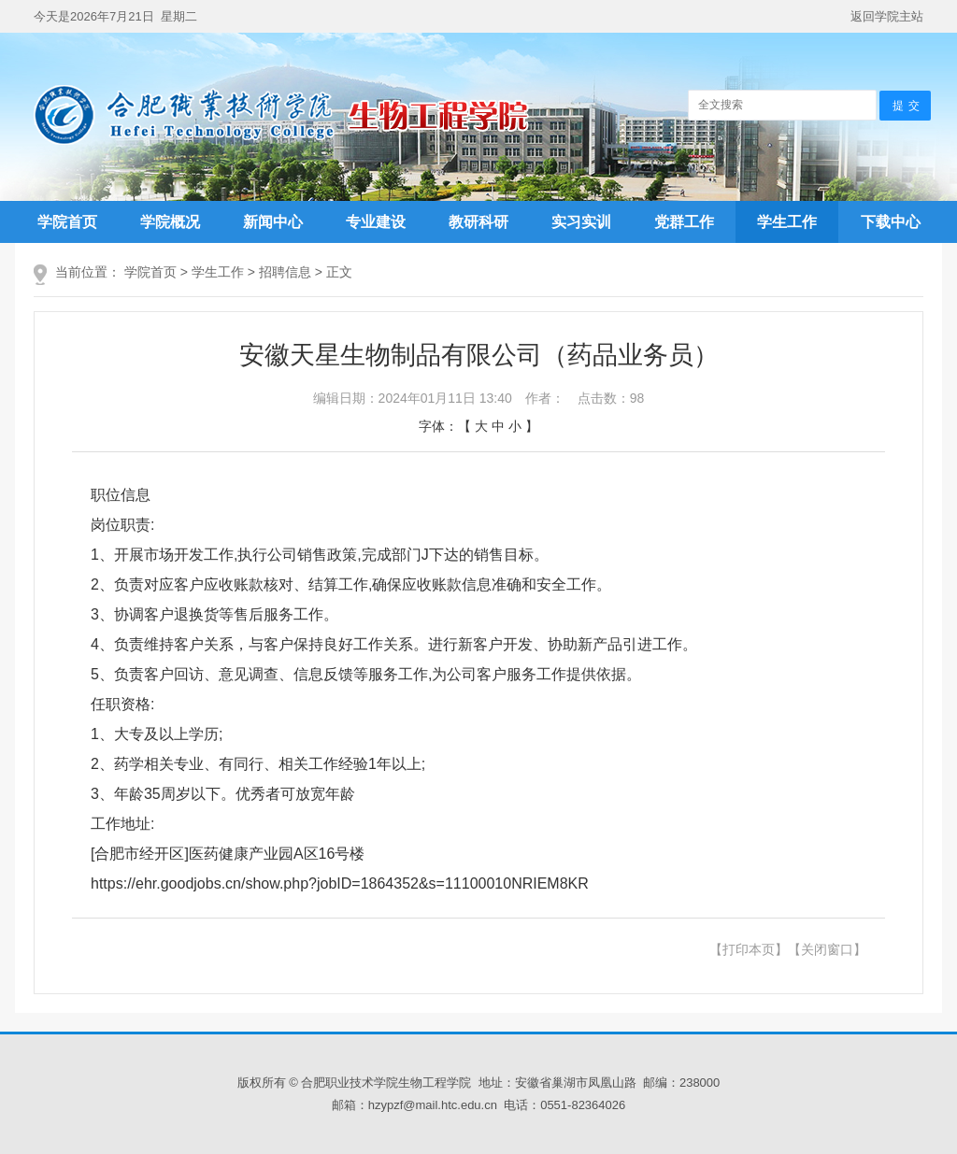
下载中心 (891, 222)
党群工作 (684, 222)
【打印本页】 (748, 949)
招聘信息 (285, 271)
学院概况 (170, 222)
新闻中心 (273, 222)
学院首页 (67, 222)
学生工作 (787, 222)
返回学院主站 (886, 16)
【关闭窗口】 (827, 949)
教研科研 (478, 222)
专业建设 (376, 222)
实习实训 (581, 222)
